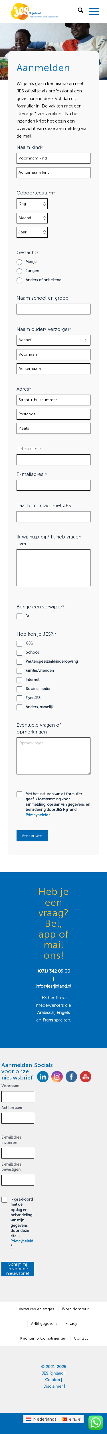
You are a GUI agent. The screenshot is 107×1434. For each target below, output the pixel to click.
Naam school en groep (42, 298)
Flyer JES (33, 698)
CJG (29, 643)
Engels (63, 1012)
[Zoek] (77, 11)
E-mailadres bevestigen (11, 1167)
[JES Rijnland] (44, 11)
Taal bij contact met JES (44, 505)
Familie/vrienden (40, 670)
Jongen (32, 271)
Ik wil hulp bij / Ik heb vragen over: (49, 540)
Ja (27, 616)
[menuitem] (77, 11)
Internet (32, 679)
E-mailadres (32, 474)
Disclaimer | (54, 1386)
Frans (48, 1020)
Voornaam (10, 1086)
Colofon (52, 1379)
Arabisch (45, 1012)
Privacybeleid (37, 815)
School (32, 652)
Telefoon (29, 449)
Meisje (31, 262)
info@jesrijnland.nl (53, 986)
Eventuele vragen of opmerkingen (39, 728)
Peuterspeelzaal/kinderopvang (52, 661)
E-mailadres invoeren (11, 1140)
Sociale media (38, 689)
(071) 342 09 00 (54, 971)
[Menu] (91, 11)
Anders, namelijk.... (41, 707)
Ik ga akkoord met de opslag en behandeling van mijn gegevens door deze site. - (22, 1223)
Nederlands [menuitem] (44, 1419)
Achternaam (11, 1108)
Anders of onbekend (43, 280)
